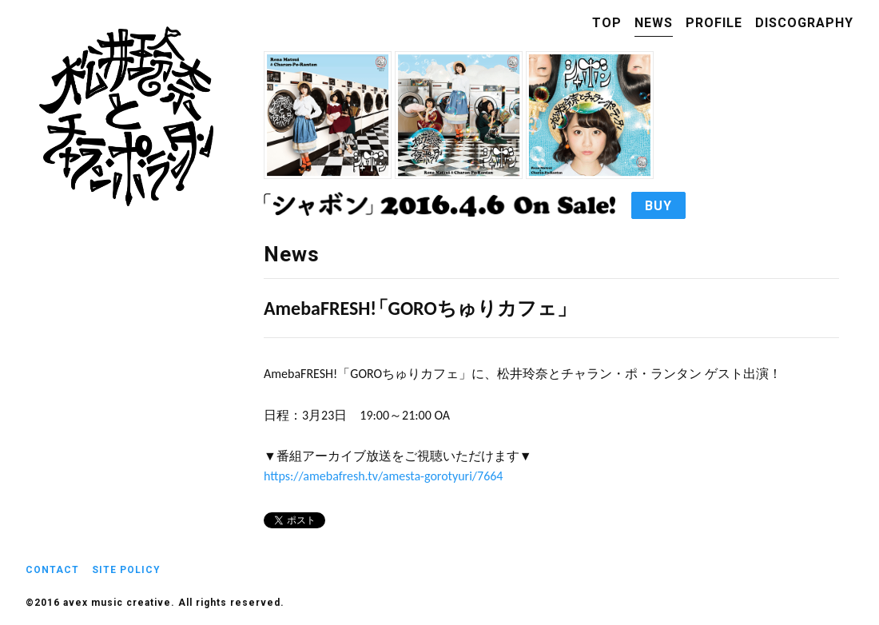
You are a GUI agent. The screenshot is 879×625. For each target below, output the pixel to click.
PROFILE (714, 22)
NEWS (653, 22)
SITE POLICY (126, 569)
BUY (658, 205)
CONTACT (52, 569)
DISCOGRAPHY (804, 22)
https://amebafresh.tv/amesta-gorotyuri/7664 (383, 476)
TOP (607, 22)
